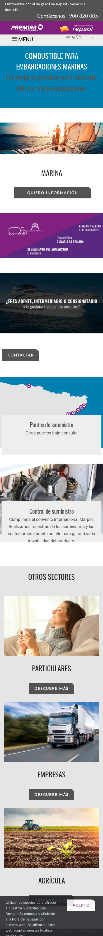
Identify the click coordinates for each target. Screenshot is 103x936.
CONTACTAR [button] (21, 355)
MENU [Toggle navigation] (21, 40)
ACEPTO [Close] (81, 917)
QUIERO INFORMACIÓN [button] (52, 192)
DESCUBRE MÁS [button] (51, 688)
